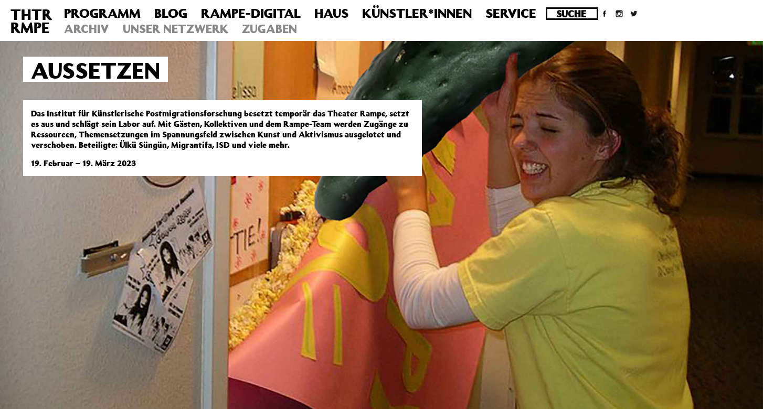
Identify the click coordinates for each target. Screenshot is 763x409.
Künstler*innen (417, 13)
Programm (102, 13)
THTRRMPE (31, 21)
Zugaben (269, 28)
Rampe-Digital (251, 13)
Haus (331, 13)
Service (510, 13)
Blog (170, 13)
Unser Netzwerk (175, 28)
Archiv (86, 28)
